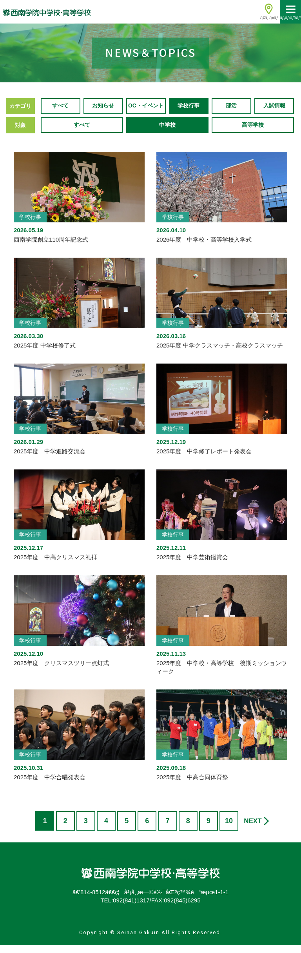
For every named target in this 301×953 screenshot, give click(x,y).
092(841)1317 (131, 908)
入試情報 (274, 114)
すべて (60, 114)
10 (229, 829)
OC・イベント (146, 114)
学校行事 (188, 114)
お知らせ (103, 114)
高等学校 (253, 133)
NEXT (252, 829)
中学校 (167, 133)
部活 (231, 114)
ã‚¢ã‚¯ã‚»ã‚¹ (268, 17)
